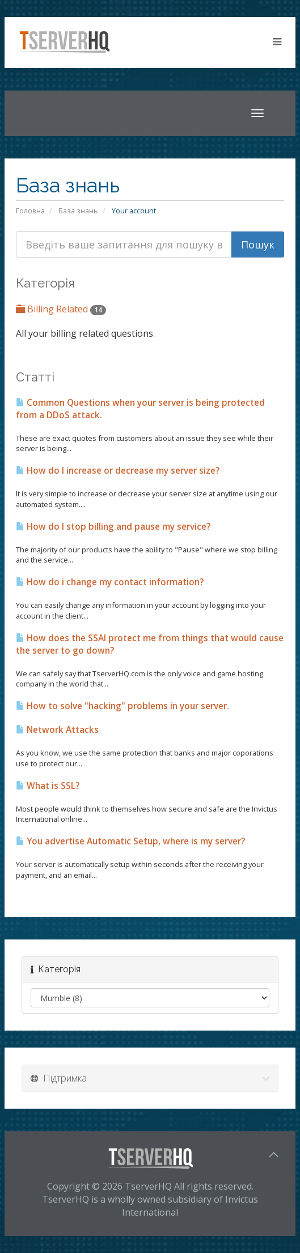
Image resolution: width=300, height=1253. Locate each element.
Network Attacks (57, 730)
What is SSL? (47, 786)
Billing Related (61, 309)
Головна (30, 210)
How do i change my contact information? (110, 582)
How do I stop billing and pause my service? (113, 527)
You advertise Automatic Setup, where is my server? (130, 841)
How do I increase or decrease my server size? (117, 471)
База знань (78, 210)
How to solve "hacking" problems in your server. (122, 706)
